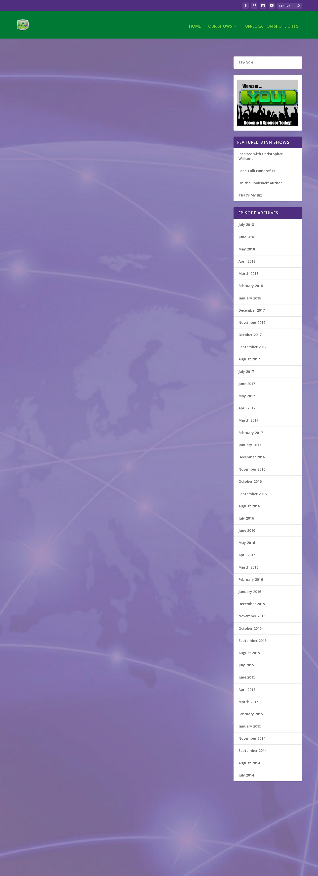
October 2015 (250, 618)
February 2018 (250, 275)
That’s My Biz (250, 185)
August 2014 (249, 752)
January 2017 (249, 434)
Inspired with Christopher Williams (260, 145)
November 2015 (251, 605)
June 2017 (246, 373)
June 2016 (246, 520)
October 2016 (250, 471)
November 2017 (251, 312)
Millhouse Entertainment (51, 278)
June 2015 (246, 667)
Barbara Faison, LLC (152, 613)
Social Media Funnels (154, 117)
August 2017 (249, 348)
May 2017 (246, 385)
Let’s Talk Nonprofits (256, 160)
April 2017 (246, 397)
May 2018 (246, 239)
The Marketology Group (158, 255)
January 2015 (249, 716)
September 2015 (252, 630)
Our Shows (220, 24)
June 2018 (246, 226)
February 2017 (250, 422)
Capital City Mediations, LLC (54, 595)
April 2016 (246, 544)
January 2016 (249, 581)
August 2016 (249, 495)
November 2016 (251, 459)
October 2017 (250, 324)
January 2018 (249, 288)
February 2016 (250, 569)
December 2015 (251, 593)
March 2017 (248, 410)
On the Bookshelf (33, 771)
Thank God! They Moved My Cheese (60, 763)
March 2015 (248, 691)
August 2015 (249, 642)
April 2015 (246, 679)
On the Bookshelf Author (260, 172)
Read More (34, 195)
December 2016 (251, 446)
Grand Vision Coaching (48, 117)
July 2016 (246, 508)
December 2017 (251, 300)
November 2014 (251, 728)
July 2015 (246, 654)
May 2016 (246, 532)
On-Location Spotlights (271, 24)
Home (195, 24)
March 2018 (248, 263)
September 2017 (252, 336)
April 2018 (246, 251)
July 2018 (246, 214)
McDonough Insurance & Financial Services (171, 431)
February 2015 (250, 703)
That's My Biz (30, 125)
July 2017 (246, 361)
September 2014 (252, 740)
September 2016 (252, 483)
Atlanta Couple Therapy (49, 428)
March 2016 (248, 557)
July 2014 (246, 765)
